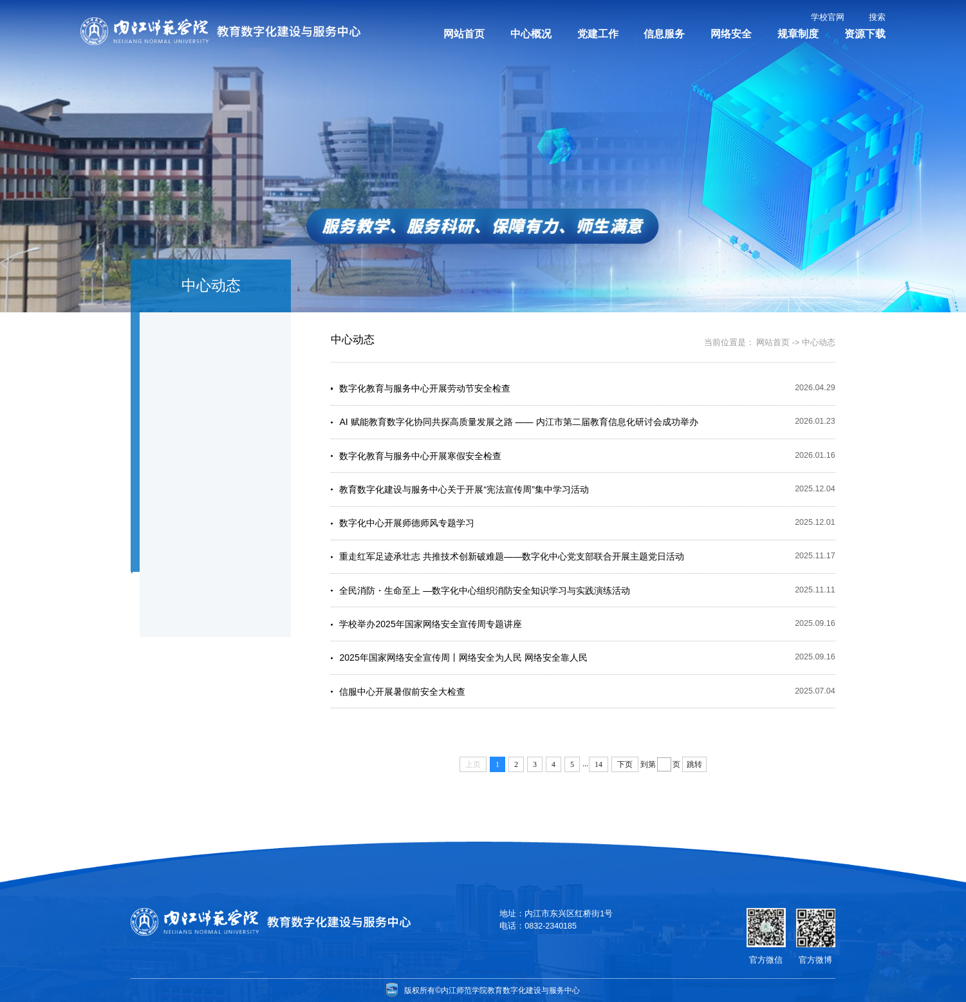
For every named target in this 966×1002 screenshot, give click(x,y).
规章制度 (798, 33)
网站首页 (464, 33)
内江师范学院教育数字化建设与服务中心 (511, 989)
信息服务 (664, 33)
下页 (625, 765)
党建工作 (597, 33)
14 (598, 765)
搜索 (877, 17)
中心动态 (818, 342)
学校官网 (827, 17)
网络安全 (731, 33)
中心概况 (531, 33)
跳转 (694, 765)
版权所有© (416, 989)
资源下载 (865, 33)
